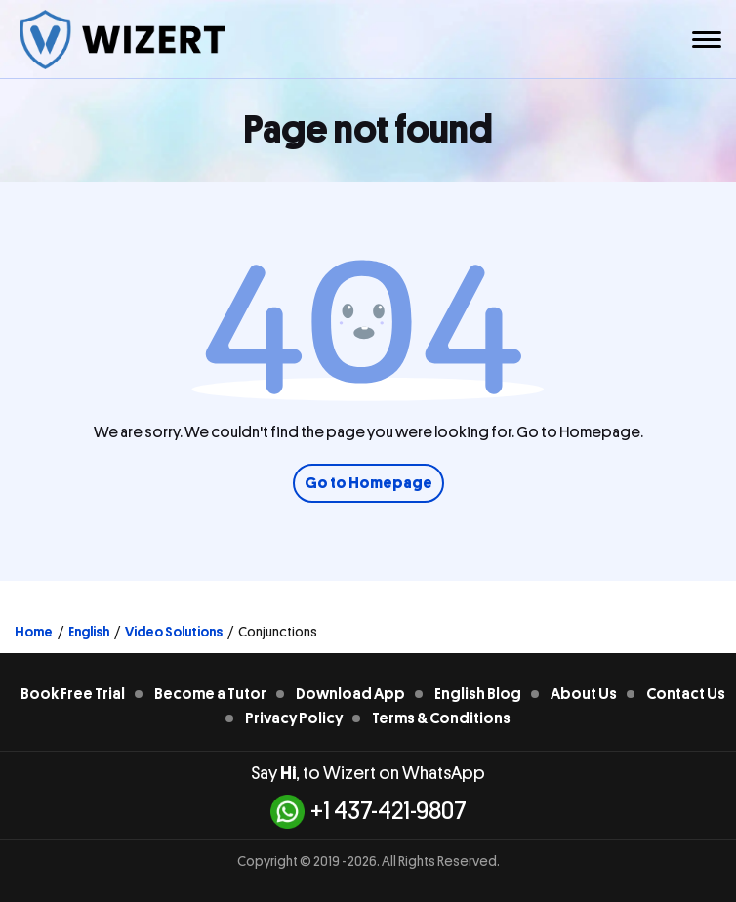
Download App (350, 694)
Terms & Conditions (441, 718)
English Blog (477, 694)
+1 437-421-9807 (368, 812)
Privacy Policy (294, 718)
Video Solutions (174, 631)
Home (34, 631)
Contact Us (685, 694)
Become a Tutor (210, 694)
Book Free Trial (72, 694)
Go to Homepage (368, 483)
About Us (584, 694)
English (88, 631)
